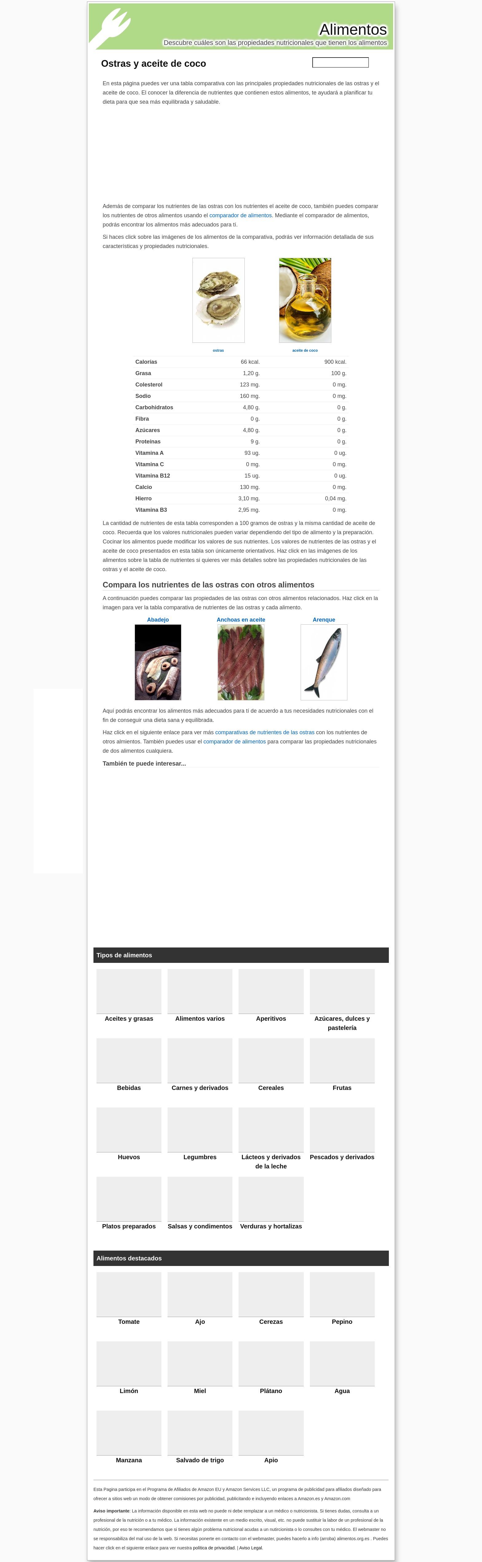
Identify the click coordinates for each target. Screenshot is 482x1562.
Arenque (324, 620)
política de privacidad (214, 1547)
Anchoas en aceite (241, 620)
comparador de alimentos (240, 215)
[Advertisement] (241, 153)
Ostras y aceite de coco (153, 63)
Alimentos (353, 29)
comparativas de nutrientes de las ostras (264, 732)
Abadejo (158, 620)
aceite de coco (305, 350)
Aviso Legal (250, 1547)
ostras (218, 350)
